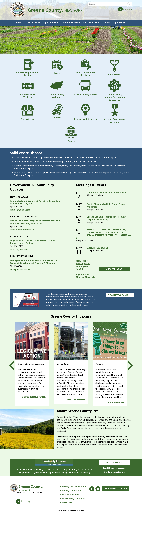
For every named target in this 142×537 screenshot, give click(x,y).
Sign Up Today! (114, 462)
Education (94, 22)
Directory (127, 9)
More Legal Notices (19, 249)
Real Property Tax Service (73, 498)
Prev (14, 365)
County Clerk (66, 502)
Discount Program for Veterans (114, 113)
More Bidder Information (22, 229)
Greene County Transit (85, 87)
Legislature (31, 22)
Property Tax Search (70, 490)
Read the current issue (114, 467)
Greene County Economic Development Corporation (114, 90)
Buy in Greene (28, 112)
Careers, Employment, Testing (27, 68)
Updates (118, 22)
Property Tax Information (73, 486)
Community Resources (72, 22)
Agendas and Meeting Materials (85, 276)
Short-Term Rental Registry (85, 68)
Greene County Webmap (56, 89)
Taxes (56, 66)
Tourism (56, 111)
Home (18, 22)
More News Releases (20, 209)
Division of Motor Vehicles (27, 89)
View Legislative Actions (34, 396)
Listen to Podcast (115, 402)
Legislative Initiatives (85, 112)
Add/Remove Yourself (120, 294)
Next (128, 365)
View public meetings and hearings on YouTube (83, 265)
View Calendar (114, 269)
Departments (49, 22)
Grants (71, 134)
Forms (106, 22)
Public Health (114, 67)
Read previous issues (20, 269)
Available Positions (69, 494)
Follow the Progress (75, 399)
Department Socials (115, 488)
